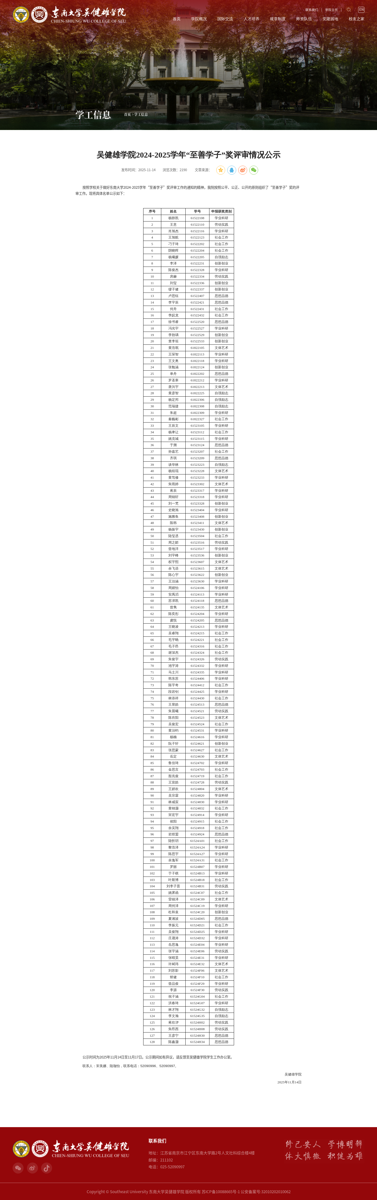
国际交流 (225, 19)
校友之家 (356, 19)
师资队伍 (304, 19)
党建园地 (330, 19)
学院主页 (331, 9)
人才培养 (251, 19)
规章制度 (278, 19)
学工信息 (141, 114)
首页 (177, 19)
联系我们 (312, 9)
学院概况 (199, 19)
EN (361, 9)
